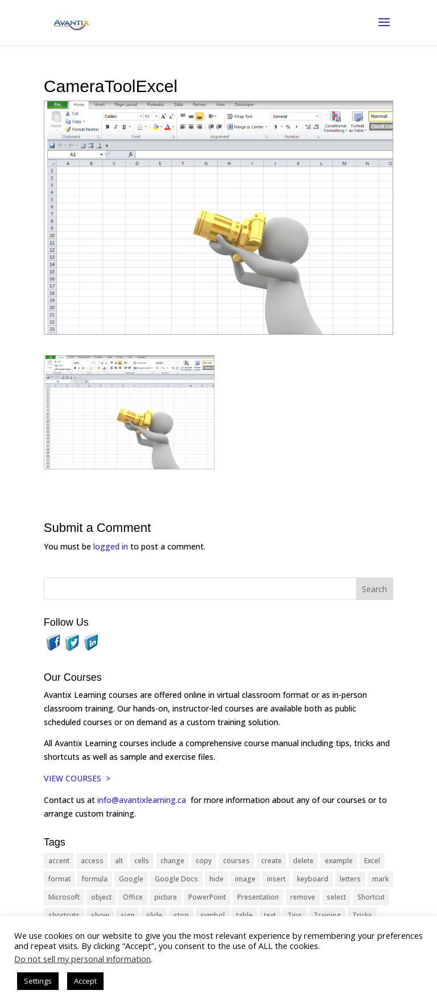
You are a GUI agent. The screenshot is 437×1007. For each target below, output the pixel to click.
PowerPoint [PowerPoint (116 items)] (207, 897)
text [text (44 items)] (270, 915)
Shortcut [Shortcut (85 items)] (371, 897)
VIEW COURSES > (77, 778)
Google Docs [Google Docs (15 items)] (176, 879)
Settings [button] (38, 981)
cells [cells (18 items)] (141, 860)
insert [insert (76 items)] (276, 879)
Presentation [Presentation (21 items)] (258, 897)
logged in (110, 546)
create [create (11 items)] (271, 860)
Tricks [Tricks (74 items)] (362, 915)
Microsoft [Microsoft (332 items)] (64, 897)
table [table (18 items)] (244, 915)
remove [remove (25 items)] (302, 897)
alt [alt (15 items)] (119, 860)
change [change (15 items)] (172, 860)
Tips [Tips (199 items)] (294, 915)
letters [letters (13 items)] (350, 879)
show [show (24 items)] (100, 915)
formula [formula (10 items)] (95, 879)
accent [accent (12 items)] (58, 860)
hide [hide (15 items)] (216, 879)
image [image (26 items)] (245, 879)
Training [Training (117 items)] (327, 915)
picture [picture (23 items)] (165, 897)
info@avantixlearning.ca (142, 799)
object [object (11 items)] (101, 897)
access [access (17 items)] (92, 860)
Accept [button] (85, 981)
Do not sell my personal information (82, 958)
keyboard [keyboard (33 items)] (312, 879)
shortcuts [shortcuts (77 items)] (64, 915)
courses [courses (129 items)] (236, 860)
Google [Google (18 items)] (131, 879)
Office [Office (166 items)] (133, 897)
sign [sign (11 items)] (128, 915)
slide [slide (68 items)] (154, 915)
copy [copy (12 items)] (204, 860)
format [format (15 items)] (59, 879)
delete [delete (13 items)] (303, 860)
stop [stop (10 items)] (181, 915)
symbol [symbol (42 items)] (212, 915)
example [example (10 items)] (339, 860)
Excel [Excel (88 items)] (372, 860)
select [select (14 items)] (336, 897)
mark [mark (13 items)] (380, 879)
